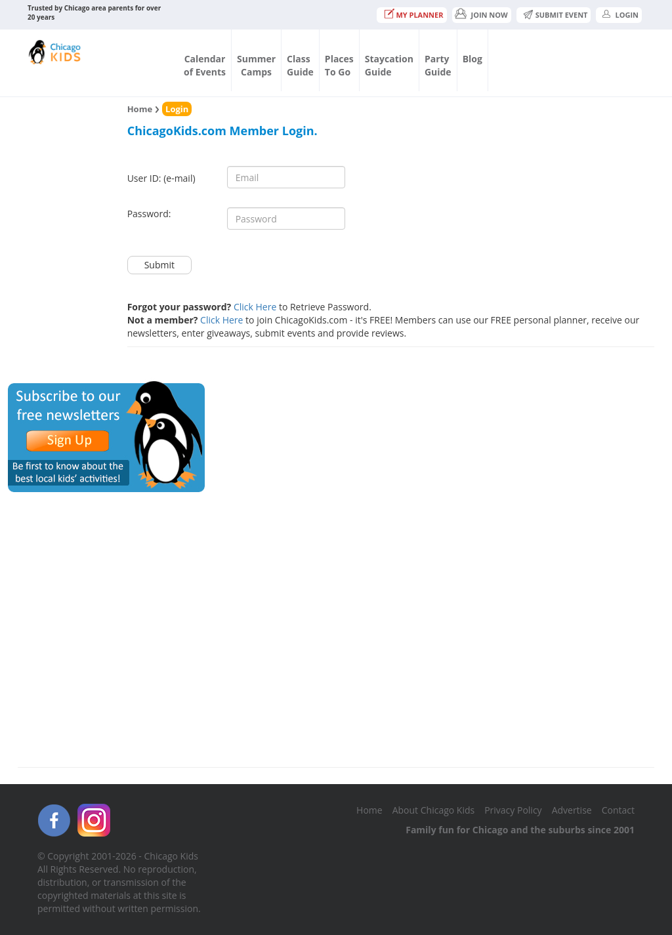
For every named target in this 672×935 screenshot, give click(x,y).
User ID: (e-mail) (161, 178)
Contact (618, 810)
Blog (472, 58)
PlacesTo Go (339, 65)
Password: (149, 213)
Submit (159, 265)
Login (627, 15)
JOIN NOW (489, 15)
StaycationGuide (389, 65)
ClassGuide (300, 65)
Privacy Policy (512, 810)
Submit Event (562, 15)
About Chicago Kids (433, 810)
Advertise (572, 810)
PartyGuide (438, 65)
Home (139, 109)
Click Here (255, 307)
